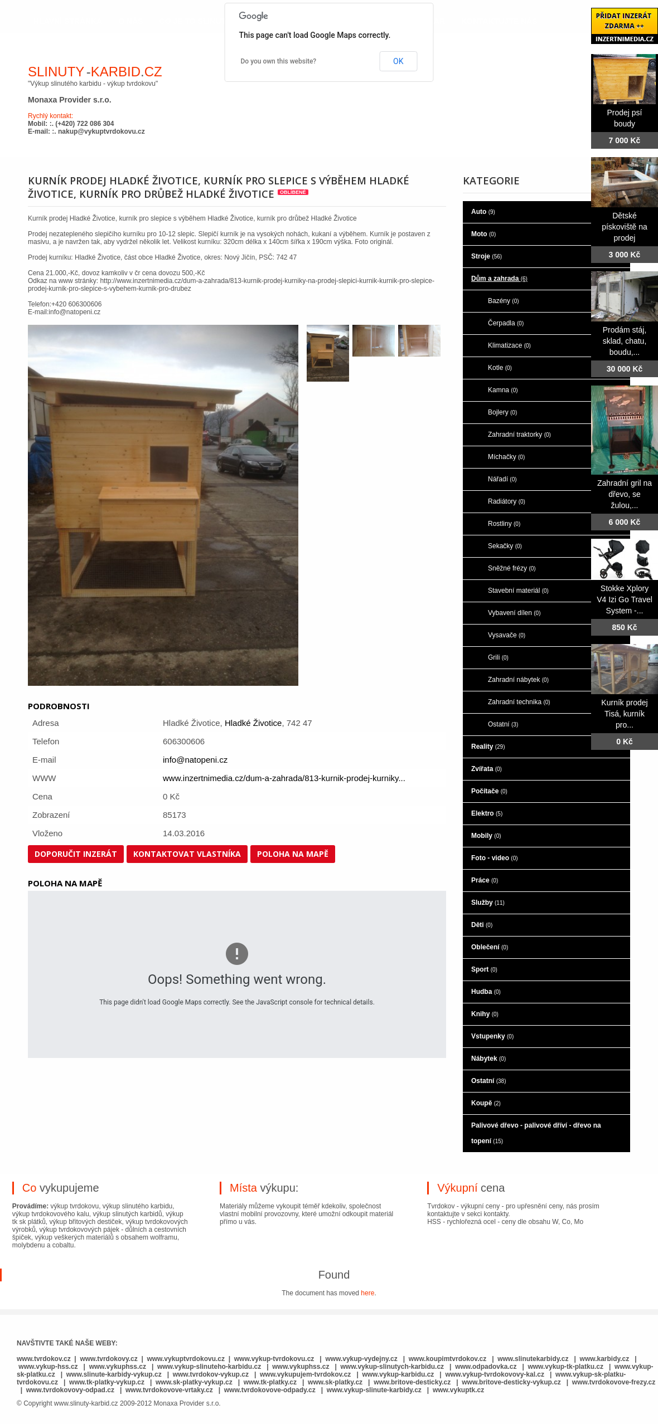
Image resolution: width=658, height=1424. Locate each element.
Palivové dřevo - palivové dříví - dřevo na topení (536, 1133)
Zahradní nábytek (518, 680)
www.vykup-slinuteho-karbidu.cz (209, 1367)
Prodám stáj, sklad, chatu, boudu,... (625, 341)
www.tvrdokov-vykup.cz (212, 1374)
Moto (483, 234)
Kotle (500, 368)
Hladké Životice (253, 723)
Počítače (489, 791)
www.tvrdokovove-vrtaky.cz (169, 1390)
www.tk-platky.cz (270, 1382)
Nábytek (488, 1058)
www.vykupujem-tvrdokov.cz (306, 1374)
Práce (484, 880)
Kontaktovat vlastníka (187, 853)
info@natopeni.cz (195, 759)
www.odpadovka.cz (485, 1367)
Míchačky (506, 457)
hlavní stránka (67, 21)
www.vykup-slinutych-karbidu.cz (392, 1367)
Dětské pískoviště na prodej (624, 226)
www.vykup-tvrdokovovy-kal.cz (495, 1374)
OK (398, 61)
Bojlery (502, 412)
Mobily (486, 836)
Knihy (485, 1014)
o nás (130, 21)
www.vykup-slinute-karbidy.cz (374, 1390)
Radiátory (506, 501)
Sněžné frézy (512, 568)
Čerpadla (506, 323)
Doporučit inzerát (76, 853)
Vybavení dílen (514, 613)
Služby (488, 902)
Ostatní (503, 724)
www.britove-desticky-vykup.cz (511, 1382)
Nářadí (502, 479)
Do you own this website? (279, 61)
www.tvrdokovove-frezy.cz (613, 1382)
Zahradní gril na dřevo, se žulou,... (624, 494)
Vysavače (506, 635)
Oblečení (489, 947)
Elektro (486, 813)
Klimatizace (509, 345)
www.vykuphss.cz (117, 1367)
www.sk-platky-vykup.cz (194, 1382)
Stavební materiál (518, 590)
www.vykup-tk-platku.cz (565, 1367)
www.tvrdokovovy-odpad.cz (70, 1390)
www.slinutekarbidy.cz (532, 1359)
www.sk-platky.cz (335, 1382)
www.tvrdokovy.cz (108, 1359)
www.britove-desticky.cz (412, 1382)
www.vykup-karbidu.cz (399, 1374)
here (367, 1293)
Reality (488, 746)
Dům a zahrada (499, 278)
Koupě (486, 1103)
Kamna (503, 390)
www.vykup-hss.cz (48, 1367)
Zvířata (486, 769)
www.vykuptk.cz (458, 1390)
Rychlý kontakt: (50, 116)
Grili (498, 657)
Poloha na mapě (292, 853)
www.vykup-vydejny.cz (361, 1359)
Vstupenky (492, 1036)
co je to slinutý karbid (211, 21)
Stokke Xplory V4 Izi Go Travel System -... (624, 599)
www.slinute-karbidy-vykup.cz (114, 1374)
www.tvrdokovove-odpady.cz (270, 1390)
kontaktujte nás (499, 21)
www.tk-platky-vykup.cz (106, 1382)
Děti (481, 925)
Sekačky (505, 546)
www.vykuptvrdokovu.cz (186, 1359)
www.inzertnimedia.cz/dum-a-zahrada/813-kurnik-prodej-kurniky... (284, 778)
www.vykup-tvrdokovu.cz (274, 1359)
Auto (483, 212)
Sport (484, 969)
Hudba (486, 992)
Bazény (503, 301)
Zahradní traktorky (519, 434)
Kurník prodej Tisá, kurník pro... (624, 713)
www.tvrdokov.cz (44, 1359)
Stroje (486, 256)
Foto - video (494, 858)
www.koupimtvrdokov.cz (447, 1359)
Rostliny (504, 524)
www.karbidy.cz (605, 1359)
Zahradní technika (519, 702)
